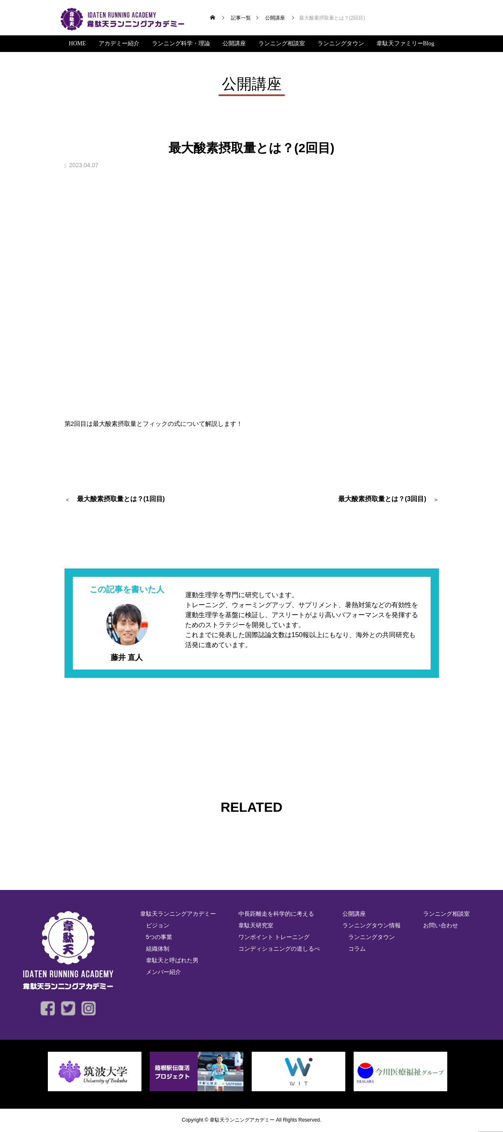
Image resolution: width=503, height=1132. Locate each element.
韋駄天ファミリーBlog (405, 43)
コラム (357, 949)
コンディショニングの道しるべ (279, 949)
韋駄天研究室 (255, 925)
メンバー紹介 (163, 972)
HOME (77, 43)
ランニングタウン (340, 43)
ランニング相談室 (281, 43)
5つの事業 (159, 937)
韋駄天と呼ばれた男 (172, 960)
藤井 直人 (127, 657)
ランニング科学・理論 (181, 43)
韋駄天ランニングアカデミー (178, 914)
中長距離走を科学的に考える (276, 914)
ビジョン (157, 925)
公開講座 (234, 43)
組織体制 (157, 949)
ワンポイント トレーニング (274, 937)
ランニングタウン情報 (371, 925)
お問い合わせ (440, 925)
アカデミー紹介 (119, 43)
